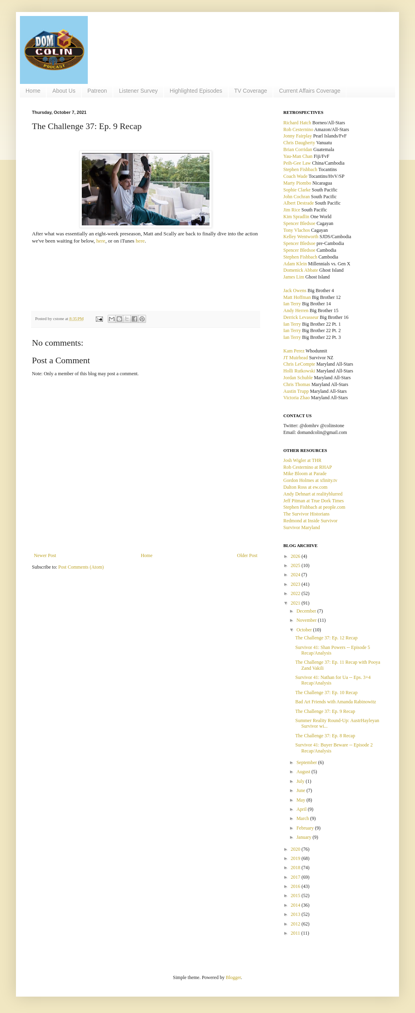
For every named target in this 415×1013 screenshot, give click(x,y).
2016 (296, 886)
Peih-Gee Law (297, 163)
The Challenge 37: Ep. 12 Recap (326, 638)
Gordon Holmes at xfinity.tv (310, 480)
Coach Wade (295, 176)
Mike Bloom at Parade (304, 473)
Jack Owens (294, 290)
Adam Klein (295, 264)
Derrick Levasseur (300, 317)
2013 (296, 914)
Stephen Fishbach (300, 169)
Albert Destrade (298, 203)
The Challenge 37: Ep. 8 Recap (325, 735)
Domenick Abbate (300, 270)
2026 (296, 556)
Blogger (233, 977)
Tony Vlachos (296, 230)
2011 (296, 933)
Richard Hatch (297, 122)
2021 (296, 603)
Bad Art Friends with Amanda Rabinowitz (335, 702)
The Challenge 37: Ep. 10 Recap (326, 692)
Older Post (247, 555)
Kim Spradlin (296, 216)
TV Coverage (250, 91)
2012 (296, 924)
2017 (296, 877)
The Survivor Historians (306, 514)
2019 (296, 858)
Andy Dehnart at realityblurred (312, 494)
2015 (296, 895)
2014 (296, 905)
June (301, 790)
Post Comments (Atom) (81, 567)
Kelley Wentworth (300, 236)
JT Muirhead (295, 357)
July (301, 781)
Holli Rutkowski (299, 371)
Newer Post (45, 555)
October (304, 630)
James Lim (293, 277)
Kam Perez (293, 351)
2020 (296, 849)
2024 (296, 574)
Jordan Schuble (298, 377)
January (304, 837)
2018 (296, 867)
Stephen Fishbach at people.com (314, 507)
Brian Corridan (297, 149)
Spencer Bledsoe (299, 223)
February (305, 828)
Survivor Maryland (301, 527)
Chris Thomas (296, 384)
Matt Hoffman (297, 297)
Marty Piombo (297, 183)
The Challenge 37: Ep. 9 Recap (325, 711)
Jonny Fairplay (297, 136)
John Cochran (296, 196)
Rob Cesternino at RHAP (307, 467)
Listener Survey (138, 91)
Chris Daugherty (299, 142)
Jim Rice (291, 210)
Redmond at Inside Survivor (310, 520)
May (301, 800)
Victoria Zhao (296, 397)
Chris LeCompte (299, 364)
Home (33, 91)
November (307, 620)
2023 (296, 584)
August (304, 771)
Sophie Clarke (296, 190)
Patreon (97, 91)
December (306, 611)
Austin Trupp (296, 391)
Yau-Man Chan (297, 156)
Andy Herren (295, 310)
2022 (296, 593)
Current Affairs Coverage (309, 91)
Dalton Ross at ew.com (305, 487)
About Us (63, 91)
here (100, 241)
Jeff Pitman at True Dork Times (313, 501)
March (303, 818)
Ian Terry (292, 303)
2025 (296, 565)
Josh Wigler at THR (302, 460)
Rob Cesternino (298, 129)
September (307, 762)
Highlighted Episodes (196, 91)
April (302, 809)
